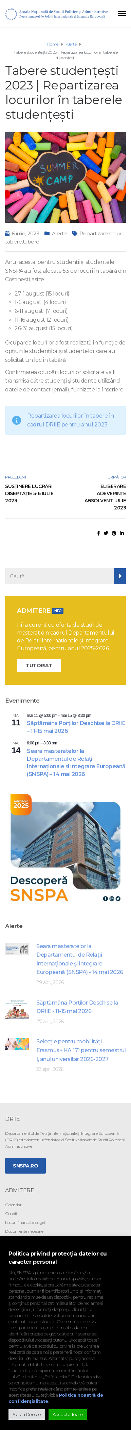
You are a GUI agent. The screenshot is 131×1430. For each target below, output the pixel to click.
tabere (31, 241)
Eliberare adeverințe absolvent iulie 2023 (105, 497)
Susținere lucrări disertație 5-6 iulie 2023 (29, 493)
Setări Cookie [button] (27, 1414)
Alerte (59, 233)
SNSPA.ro (25, 1166)
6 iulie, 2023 (25, 233)
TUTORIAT (39, 665)
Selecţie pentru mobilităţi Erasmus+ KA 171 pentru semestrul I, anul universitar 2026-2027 (81, 1050)
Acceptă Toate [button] (68, 1414)
